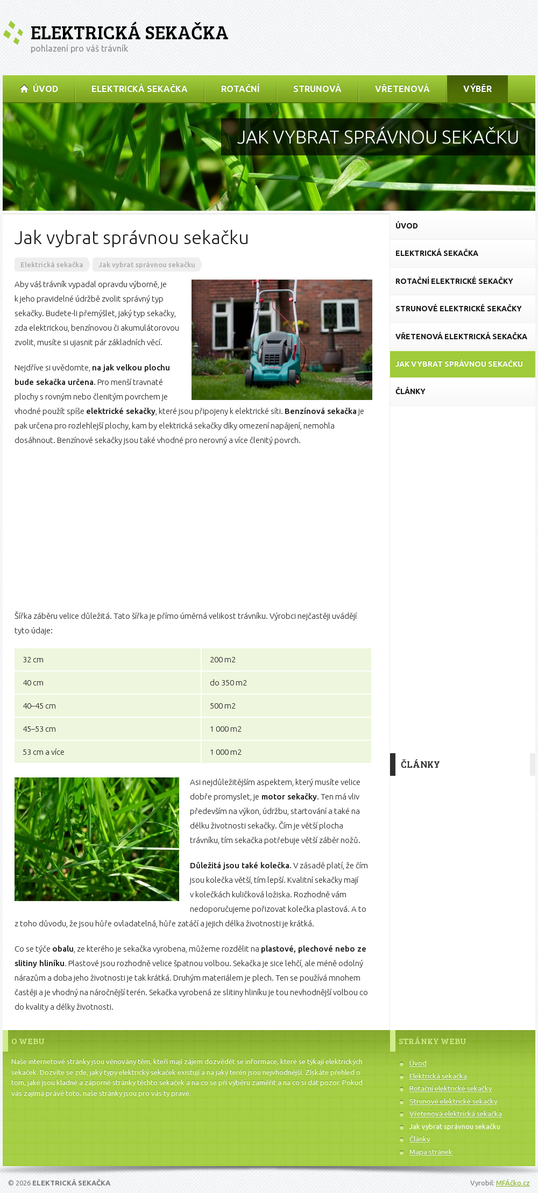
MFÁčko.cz (513, 1183)
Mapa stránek (430, 1151)
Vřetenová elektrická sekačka (455, 1113)
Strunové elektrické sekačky (453, 1101)
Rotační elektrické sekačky (450, 1088)
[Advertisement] (193, 528)
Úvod (418, 1063)
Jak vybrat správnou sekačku (454, 1126)
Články (419, 1138)
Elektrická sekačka (130, 32)
